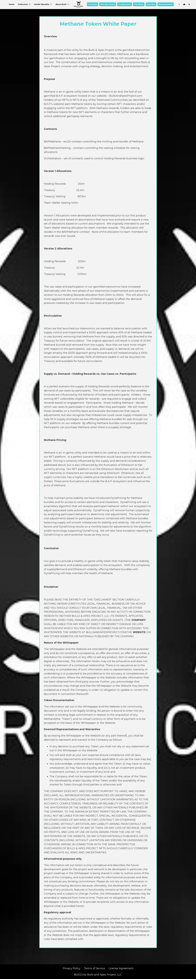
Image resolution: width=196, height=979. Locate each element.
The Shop (138, 4)
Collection (24, 4)
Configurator (124, 4)
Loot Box (151, 4)
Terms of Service (94, 968)
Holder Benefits (43, 4)
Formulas (92, 4)
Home (11, 4)
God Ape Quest (107, 4)
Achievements (166, 4)
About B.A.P (62, 4)
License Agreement (121, 968)
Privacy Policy (71, 968)
